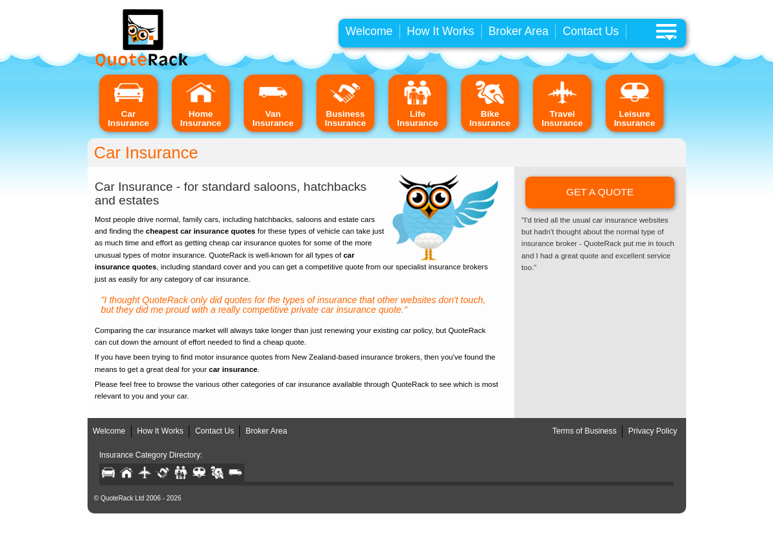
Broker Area (518, 31)
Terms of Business (585, 431)
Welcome (369, 31)
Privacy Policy (652, 431)
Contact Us (591, 31)
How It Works (440, 31)
